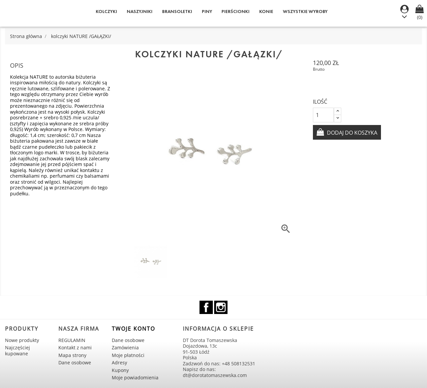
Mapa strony (72, 355)
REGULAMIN (71, 340)
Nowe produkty (22, 340)
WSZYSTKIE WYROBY (305, 11)
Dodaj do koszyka (351, 132)
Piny (207, 11)
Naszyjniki (139, 11)
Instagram (221, 307)
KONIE (266, 11)
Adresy (119, 362)
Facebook (206, 307)
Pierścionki (236, 11)
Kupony (120, 370)
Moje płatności (128, 355)
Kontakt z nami (75, 347)
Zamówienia (125, 347)
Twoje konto (133, 328)
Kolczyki (106, 11)
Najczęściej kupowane (17, 350)
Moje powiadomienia (135, 377)
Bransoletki (177, 11)
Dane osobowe (74, 362)
